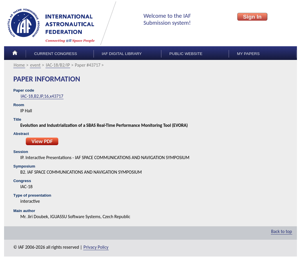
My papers (248, 53)
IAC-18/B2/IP (58, 65)
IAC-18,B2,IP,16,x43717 (42, 96)
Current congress (55, 53)
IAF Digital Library (122, 53)
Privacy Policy (96, 247)
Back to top (281, 231)
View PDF (41, 141)
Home (19, 65)
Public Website (185, 53)
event (35, 65)
